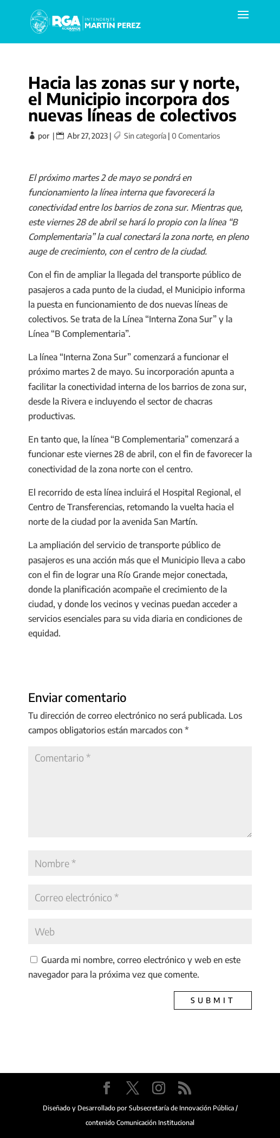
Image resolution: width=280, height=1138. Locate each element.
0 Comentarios (196, 135)
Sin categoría (145, 135)
